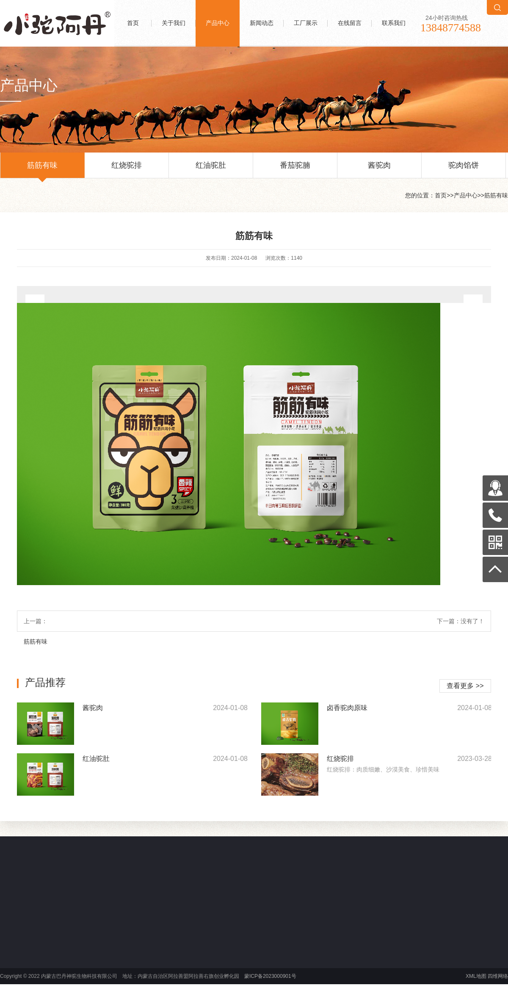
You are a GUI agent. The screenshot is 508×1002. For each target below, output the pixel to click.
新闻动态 (261, 23)
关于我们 (173, 23)
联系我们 (394, 23)
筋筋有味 (42, 169)
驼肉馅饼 (463, 169)
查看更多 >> (465, 685)
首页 (133, 23)
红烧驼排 (126, 169)
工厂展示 (306, 23)
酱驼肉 (379, 169)
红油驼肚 (211, 169)
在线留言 (350, 23)
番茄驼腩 (295, 169)
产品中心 (217, 23)
